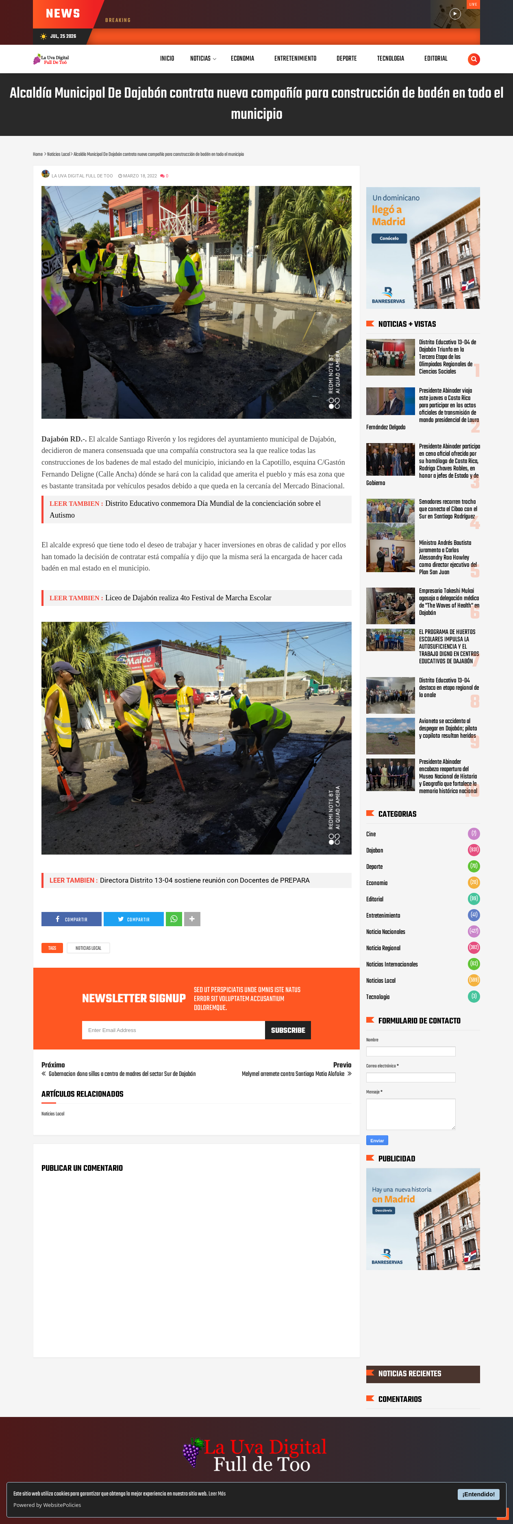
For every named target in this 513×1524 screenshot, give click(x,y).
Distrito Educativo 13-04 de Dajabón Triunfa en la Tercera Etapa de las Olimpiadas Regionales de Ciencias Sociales (447, 357)
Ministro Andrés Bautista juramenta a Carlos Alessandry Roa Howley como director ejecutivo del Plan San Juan (448, 558)
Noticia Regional (383, 948)
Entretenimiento (383, 915)
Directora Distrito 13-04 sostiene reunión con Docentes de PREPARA (205, 880)
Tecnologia (377, 997)
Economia (376, 883)
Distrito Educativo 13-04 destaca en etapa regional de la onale (449, 688)
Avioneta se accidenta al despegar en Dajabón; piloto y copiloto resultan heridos (448, 728)
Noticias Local (88, 949)
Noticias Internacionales (392, 964)
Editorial (374, 899)
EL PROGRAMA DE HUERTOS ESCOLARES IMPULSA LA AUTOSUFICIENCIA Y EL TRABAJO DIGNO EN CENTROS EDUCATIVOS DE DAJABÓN (449, 647)
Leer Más (217, 1494)
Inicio (167, 58)
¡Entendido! (479, 1494)
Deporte (374, 866)
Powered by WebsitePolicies (47, 1505)
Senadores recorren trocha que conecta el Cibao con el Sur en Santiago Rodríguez (448, 509)
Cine (371, 834)
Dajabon (374, 850)
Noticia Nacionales (385, 932)
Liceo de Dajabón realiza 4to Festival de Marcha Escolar (188, 598)
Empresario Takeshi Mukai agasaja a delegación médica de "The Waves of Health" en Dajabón (449, 602)
